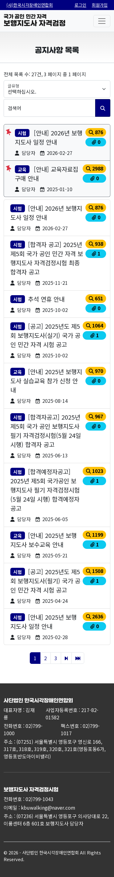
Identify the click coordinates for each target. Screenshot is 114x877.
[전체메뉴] (101, 21)
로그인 (80, 5)
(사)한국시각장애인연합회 (29, 5)
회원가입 (100, 5)
